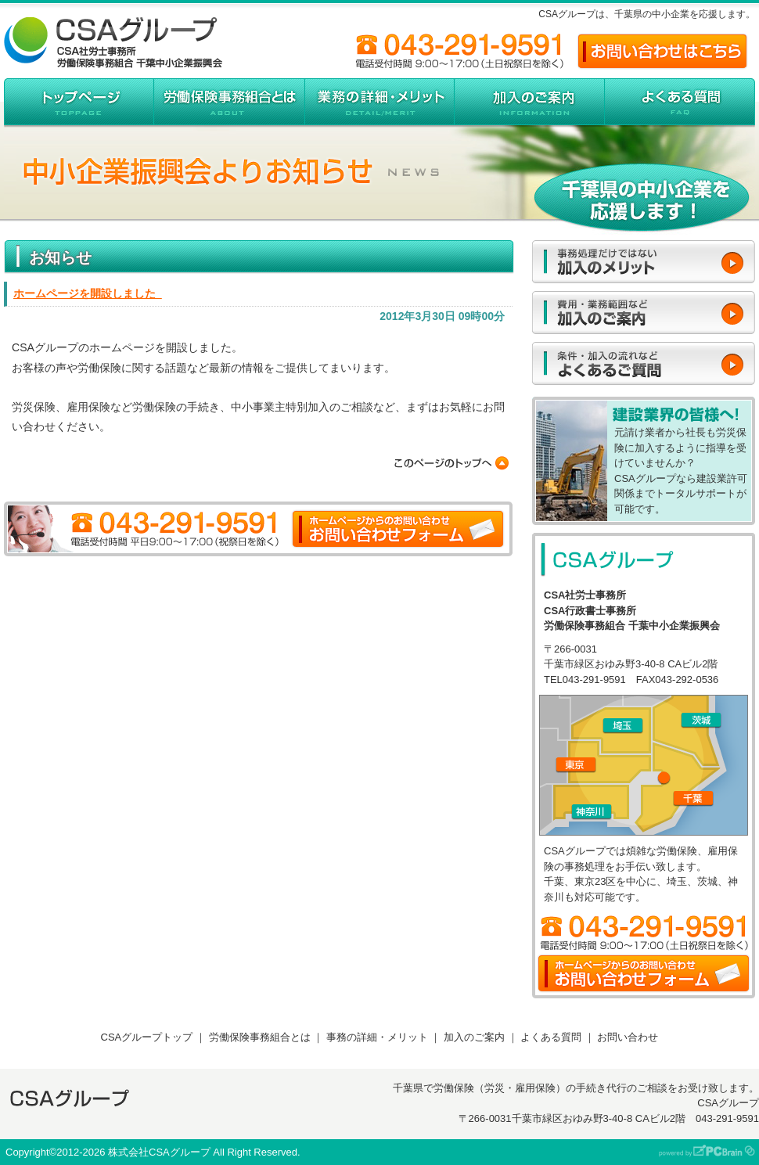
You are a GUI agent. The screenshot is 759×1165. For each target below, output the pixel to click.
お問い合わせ (627, 1037)
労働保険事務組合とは (260, 1037)
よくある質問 (550, 1037)
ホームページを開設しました (87, 293)
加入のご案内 (474, 1037)
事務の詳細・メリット (377, 1037)
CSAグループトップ (147, 1037)
